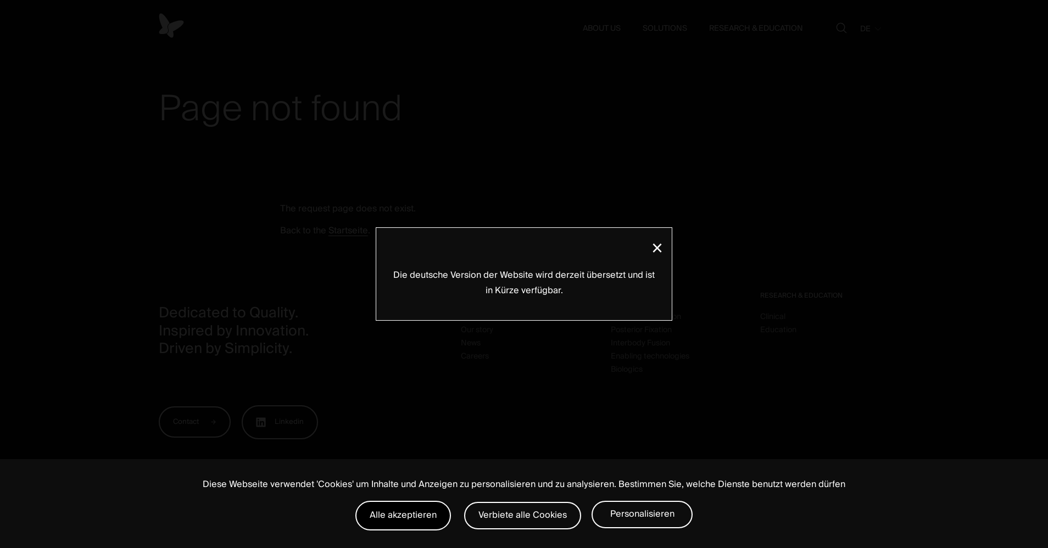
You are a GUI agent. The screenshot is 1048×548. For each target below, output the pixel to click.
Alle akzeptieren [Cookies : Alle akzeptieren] (403, 515)
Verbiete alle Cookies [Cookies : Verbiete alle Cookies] (522, 515)
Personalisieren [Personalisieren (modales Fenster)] (642, 514)
